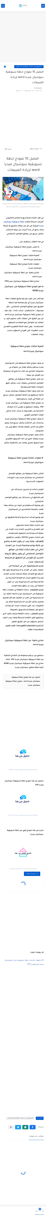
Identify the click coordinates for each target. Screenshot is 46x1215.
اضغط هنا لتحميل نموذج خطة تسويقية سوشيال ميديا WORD (23, 769)
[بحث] (3, 6)
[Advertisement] (23, 37)
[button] (33, 1127)
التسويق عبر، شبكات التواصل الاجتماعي (29, 66)
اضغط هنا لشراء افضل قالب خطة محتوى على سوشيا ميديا (23, 868)
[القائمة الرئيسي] (43, 6)
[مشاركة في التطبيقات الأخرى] (11, 1127)
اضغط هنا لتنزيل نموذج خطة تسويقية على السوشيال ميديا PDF (23, 815)
